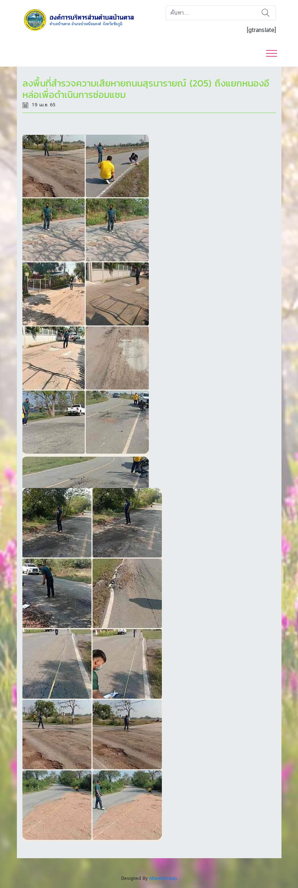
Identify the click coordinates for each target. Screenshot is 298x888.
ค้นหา (265, 13)
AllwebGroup (163, 878)
